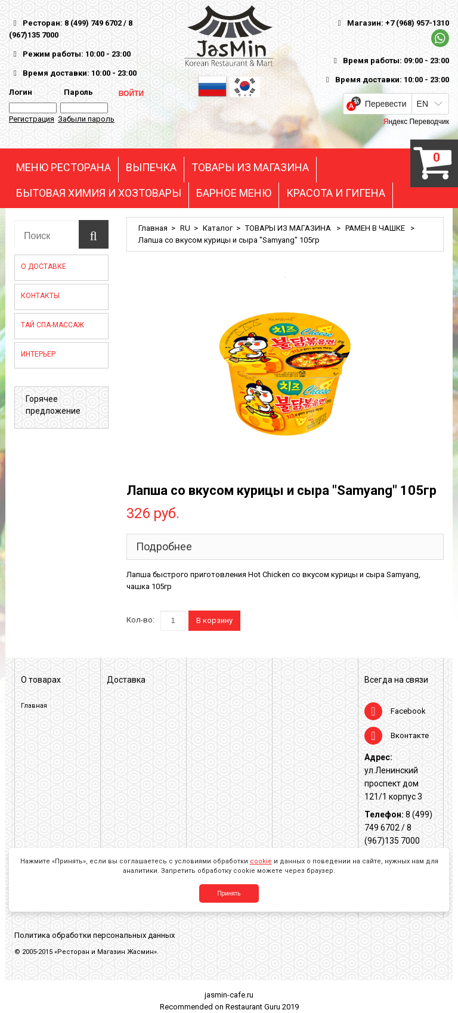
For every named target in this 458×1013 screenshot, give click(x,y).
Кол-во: (140, 619)
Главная (153, 228)
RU (185, 228)
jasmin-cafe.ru (229, 994)
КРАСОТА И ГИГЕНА (335, 193)
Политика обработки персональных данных (94, 935)
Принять (228, 893)
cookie (261, 861)
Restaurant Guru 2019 (262, 1006)
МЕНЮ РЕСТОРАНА (63, 168)
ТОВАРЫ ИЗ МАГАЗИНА (250, 168)
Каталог (218, 228)
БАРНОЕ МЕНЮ (233, 193)
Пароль (76, 92)
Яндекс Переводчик (416, 121)
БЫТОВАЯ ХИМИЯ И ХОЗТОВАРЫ (98, 193)
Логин (20, 92)
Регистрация (31, 118)
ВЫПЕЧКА (151, 168)
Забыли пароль (86, 118)
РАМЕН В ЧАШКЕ (376, 228)
